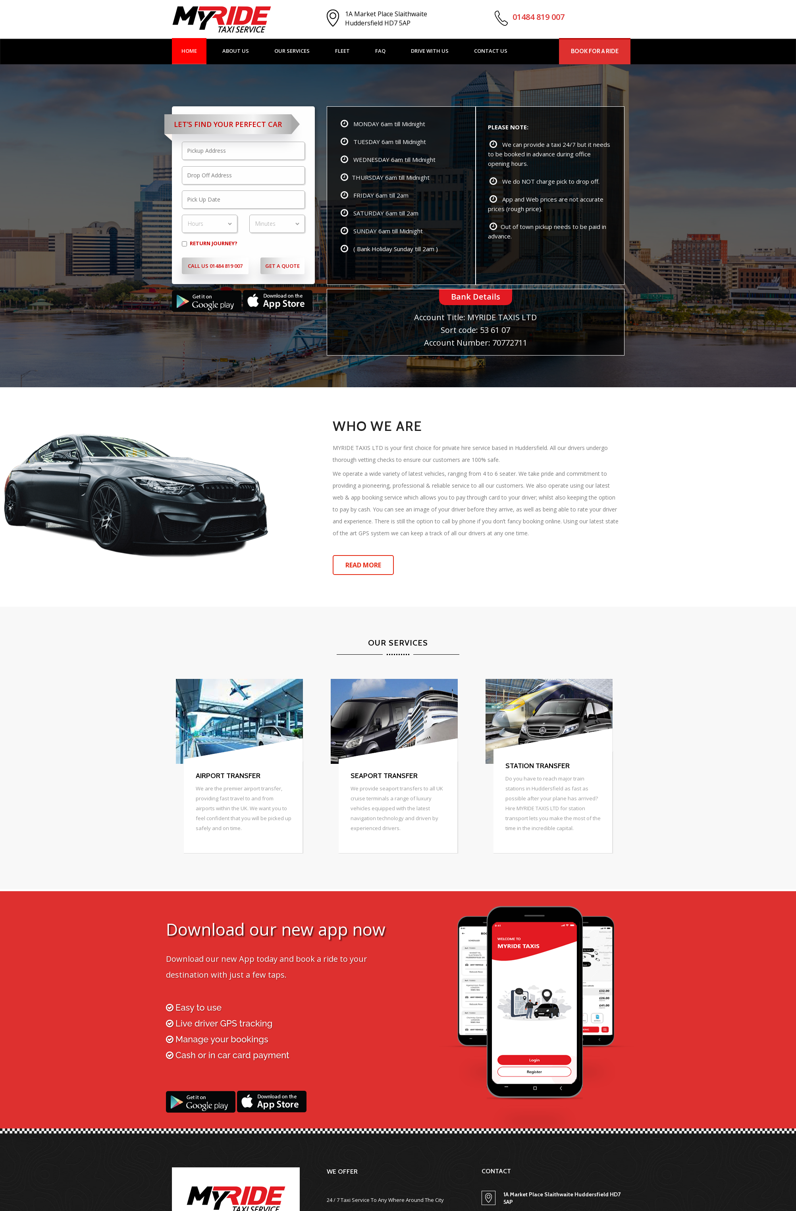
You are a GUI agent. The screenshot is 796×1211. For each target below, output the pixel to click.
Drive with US (430, 50)
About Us (235, 50)
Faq (380, 50)
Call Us (215, 265)
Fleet (342, 50)
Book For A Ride (595, 51)
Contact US (490, 50)
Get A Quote (282, 265)
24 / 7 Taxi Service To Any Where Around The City (385, 1199)
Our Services (292, 50)
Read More (363, 565)
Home (189, 50)
